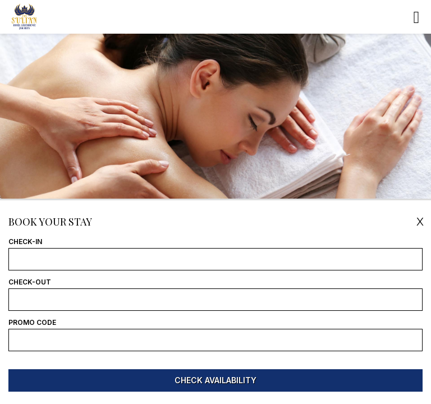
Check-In (25, 241)
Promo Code (32, 322)
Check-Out (29, 282)
